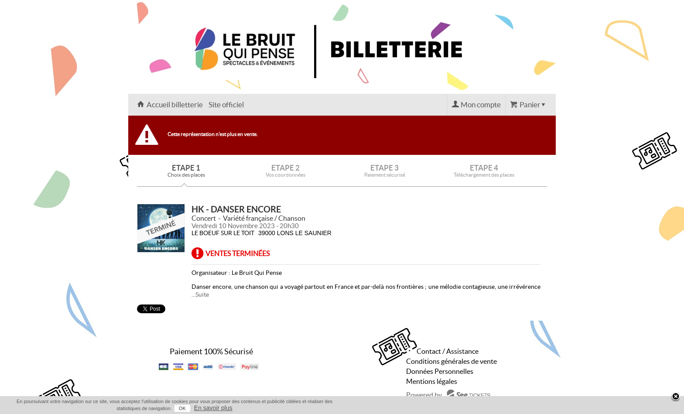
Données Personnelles (439, 371)
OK (182, 408)
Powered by (424, 395)
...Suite (200, 294)
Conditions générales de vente (451, 361)
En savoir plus (213, 407)
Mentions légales (431, 381)
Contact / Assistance (448, 351)
